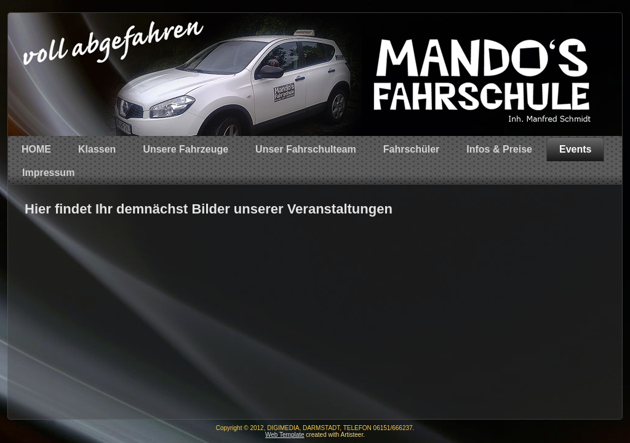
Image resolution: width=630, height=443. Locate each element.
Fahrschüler (411, 149)
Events (575, 149)
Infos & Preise (499, 149)
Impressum (48, 172)
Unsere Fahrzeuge (185, 149)
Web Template (285, 434)
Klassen (97, 149)
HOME (36, 149)
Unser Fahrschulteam (305, 149)
